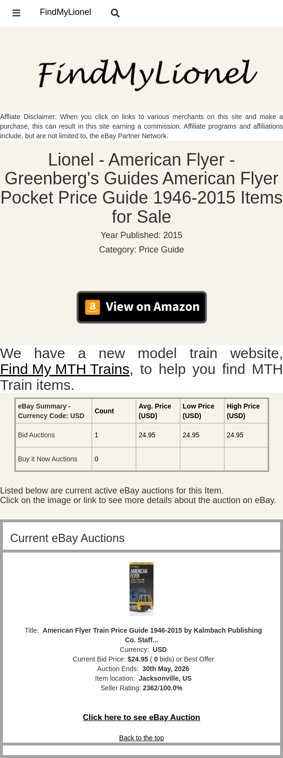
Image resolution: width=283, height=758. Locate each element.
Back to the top (141, 738)
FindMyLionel (65, 12)
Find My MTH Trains (65, 369)
